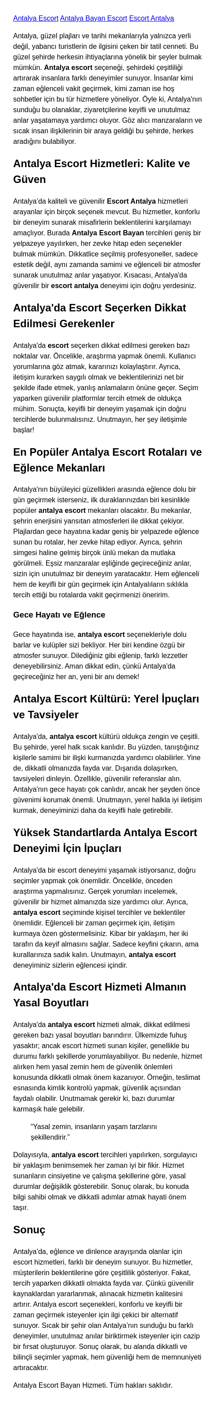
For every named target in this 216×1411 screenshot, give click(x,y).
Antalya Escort (35, 18)
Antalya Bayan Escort (93, 18)
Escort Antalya (151, 18)
